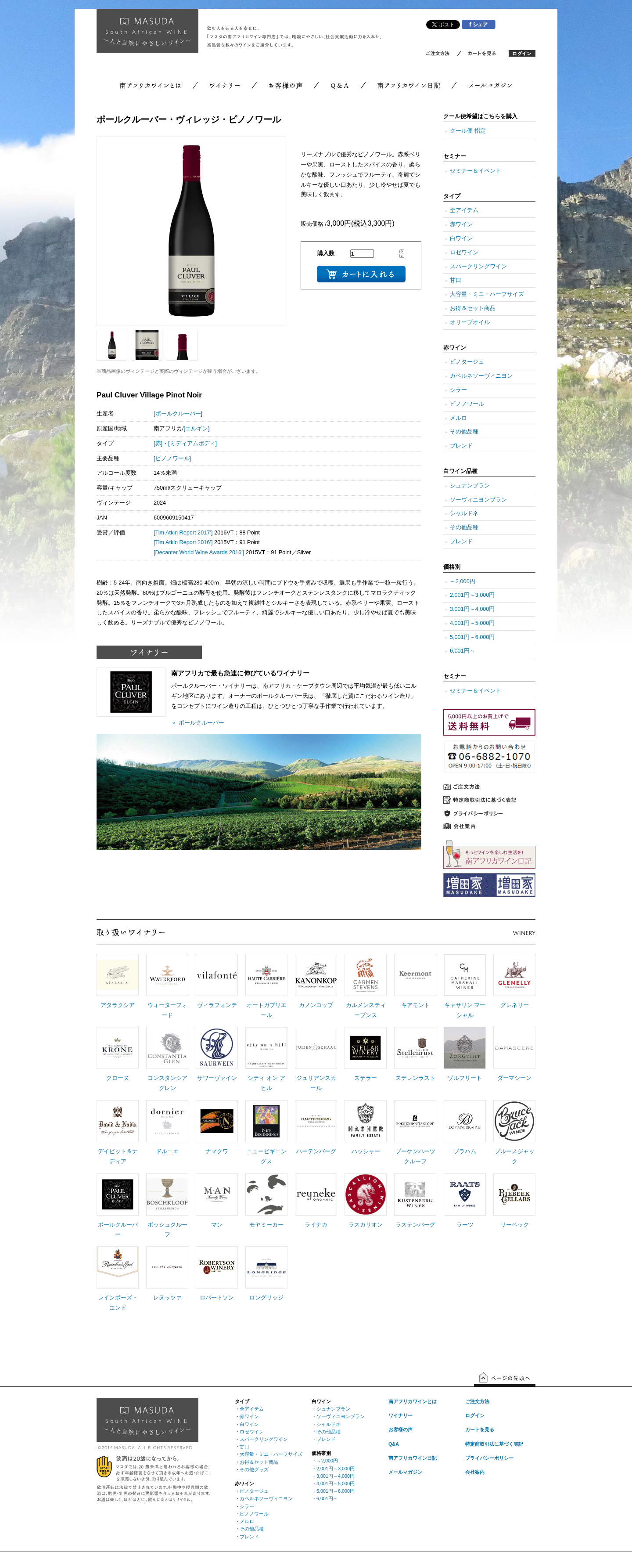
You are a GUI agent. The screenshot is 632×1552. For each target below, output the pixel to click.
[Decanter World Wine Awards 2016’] (199, 552)
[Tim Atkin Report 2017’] (183, 533)
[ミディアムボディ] (192, 443)
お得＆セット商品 (473, 308)
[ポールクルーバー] (178, 414)
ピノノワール (467, 404)
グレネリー (514, 1005)
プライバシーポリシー (489, 1458)
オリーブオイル (470, 322)
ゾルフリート (465, 1078)
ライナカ (316, 1225)
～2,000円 (462, 581)
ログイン (475, 1415)
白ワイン (461, 238)
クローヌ (117, 1078)
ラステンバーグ (415, 1225)
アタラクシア (118, 1005)
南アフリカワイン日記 (412, 1458)
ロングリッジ (266, 1298)
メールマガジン (405, 1472)
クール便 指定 (468, 131)
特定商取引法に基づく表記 (494, 1444)
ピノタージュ (467, 362)
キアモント (415, 1005)
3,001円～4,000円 (472, 609)
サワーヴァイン (217, 1078)
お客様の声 (400, 1429)
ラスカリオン (365, 1225)
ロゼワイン (464, 252)
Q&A (393, 1444)
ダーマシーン (514, 1078)
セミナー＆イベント (475, 171)
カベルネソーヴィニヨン (481, 376)
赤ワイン (461, 224)
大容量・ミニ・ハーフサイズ (487, 294)
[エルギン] (197, 429)
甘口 (455, 280)
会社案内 (475, 1472)
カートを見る (479, 1429)
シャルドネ (464, 513)
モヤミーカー (266, 1225)
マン (217, 1225)
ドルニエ (167, 1151)
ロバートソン (217, 1298)
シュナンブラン (470, 486)
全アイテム (464, 210)
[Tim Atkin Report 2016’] (183, 542)
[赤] (158, 443)
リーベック (514, 1225)
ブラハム (464, 1151)
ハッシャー (366, 1151)
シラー (458, 390)
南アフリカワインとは (412, 1401)
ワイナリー (400, 1415)
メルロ (458, 418)
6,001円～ (462, 651)
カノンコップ (316, 1005)
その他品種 (464, 432)
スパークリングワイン (478, 266)
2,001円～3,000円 (472, 595)
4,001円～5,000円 (472, 623)
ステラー (365, 1078)
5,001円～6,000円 (472, 637)
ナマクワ (216, 1151)
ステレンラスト (415, 1078)
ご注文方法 (477, 1401)
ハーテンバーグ (316, 1151)
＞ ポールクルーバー (197, 723)
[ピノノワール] (172, 458)
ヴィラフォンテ (217, 1005)
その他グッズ (254, 1469)
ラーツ (465, 1225)
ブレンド (461, 446)
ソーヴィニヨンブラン (478, 500)
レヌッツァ (167, 1298)
